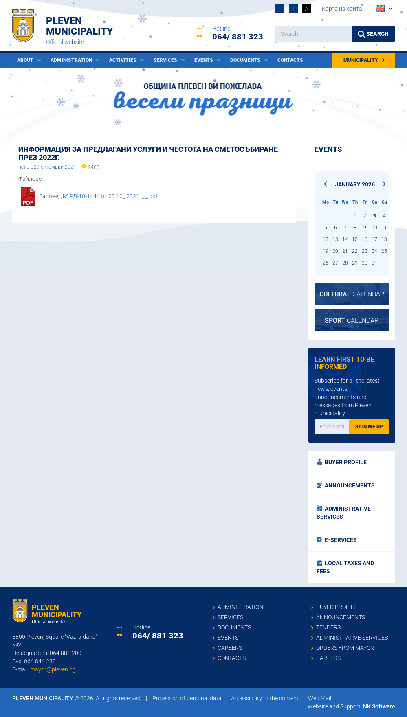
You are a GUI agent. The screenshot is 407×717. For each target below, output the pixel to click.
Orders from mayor (345, 648)
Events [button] (204, 60)
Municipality (364, 60)
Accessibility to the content (265, 698)
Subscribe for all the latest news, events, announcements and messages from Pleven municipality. (347, 397)
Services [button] (166, 60)
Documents (234, 627)
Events (228, 637)
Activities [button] (123, 60)
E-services (337, 540)
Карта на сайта (342, 8)
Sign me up (369, 427)
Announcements (346, 485)
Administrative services (344, 512)
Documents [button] (246, 60)
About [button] (26, 60)
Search (373, 34)
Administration (240, 607)
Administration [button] (72, 60)
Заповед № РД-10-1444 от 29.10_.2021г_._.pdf (98, 196)
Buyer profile (342, 462)
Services (230, 617)
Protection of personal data (187, 698)
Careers (230, 648)
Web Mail (319, 698)
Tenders (328, 627)
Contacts (290, 60)
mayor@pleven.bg (53, 669)
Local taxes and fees (345, 567)
